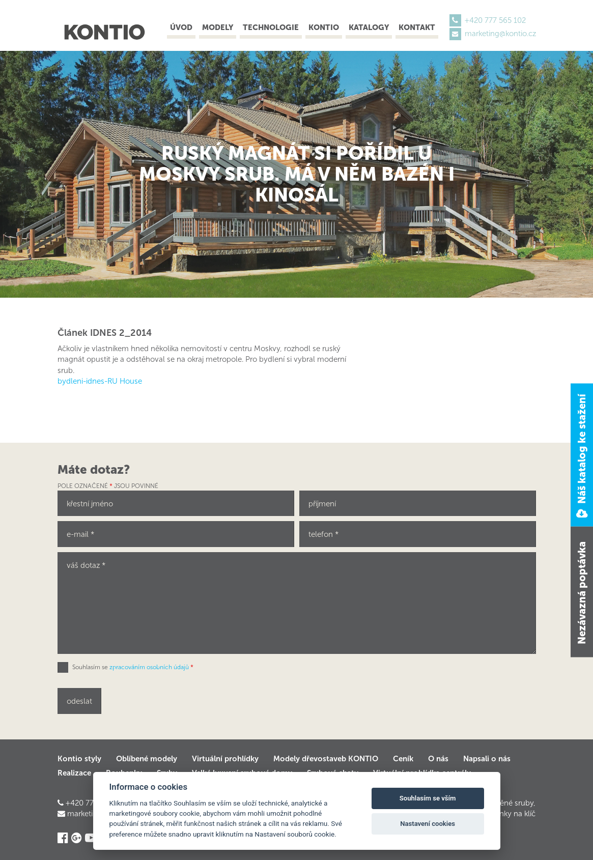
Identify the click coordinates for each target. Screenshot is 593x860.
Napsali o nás (487, 758)
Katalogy (369, 27)
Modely (217, 27)
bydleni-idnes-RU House (100, 381)
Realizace (74, 773)
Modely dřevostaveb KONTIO (325, 758)
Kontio (323, 27)
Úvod (181, 27)
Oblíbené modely (146, 758)
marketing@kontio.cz (500, 33)
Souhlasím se (132, 667)
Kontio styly (79, 758)
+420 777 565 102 (495, 20)
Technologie (271, 27)
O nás (438, 758)
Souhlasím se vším (428, 798)
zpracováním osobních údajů (149, 667)
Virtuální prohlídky (225, 758)
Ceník (403, 758)
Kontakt (417, 27)
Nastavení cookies (427, 823)
